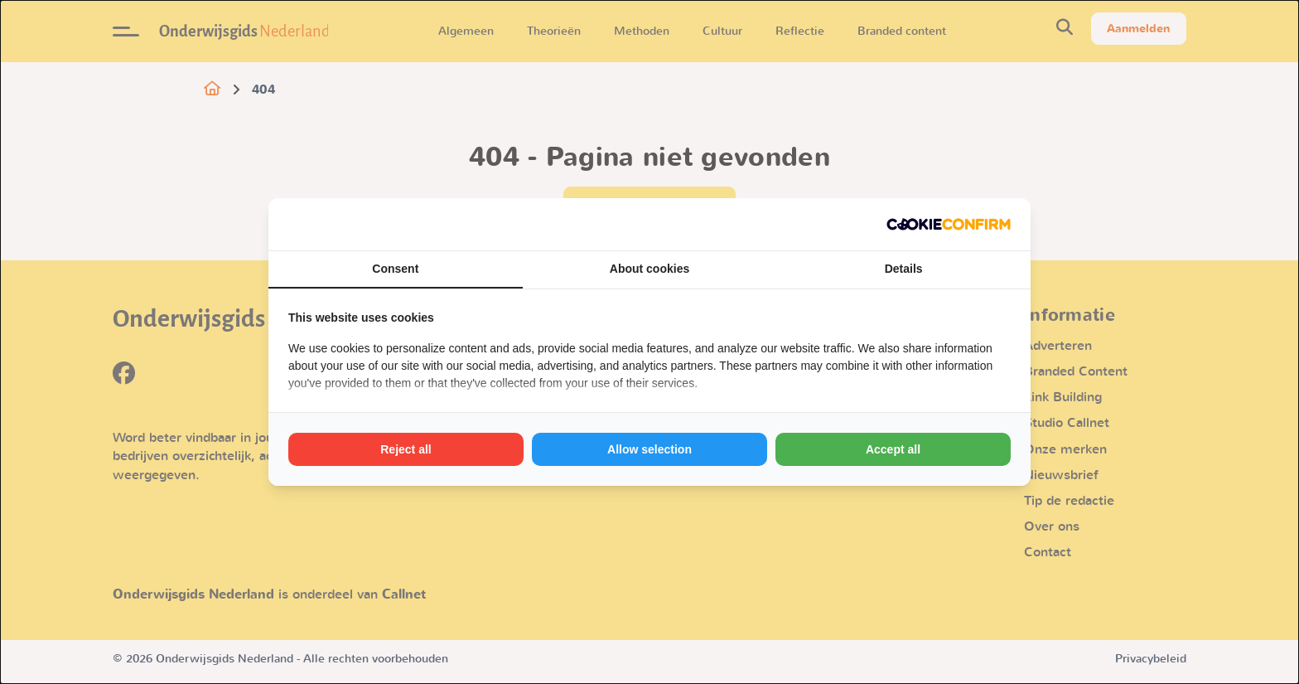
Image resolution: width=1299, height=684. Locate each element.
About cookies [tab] (649, 268)
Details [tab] (904, 268)
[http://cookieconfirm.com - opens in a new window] (948, 224)
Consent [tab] (395, 268)
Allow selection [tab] (649, 449)
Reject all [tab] (405, 449)
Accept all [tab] (893, 449)
